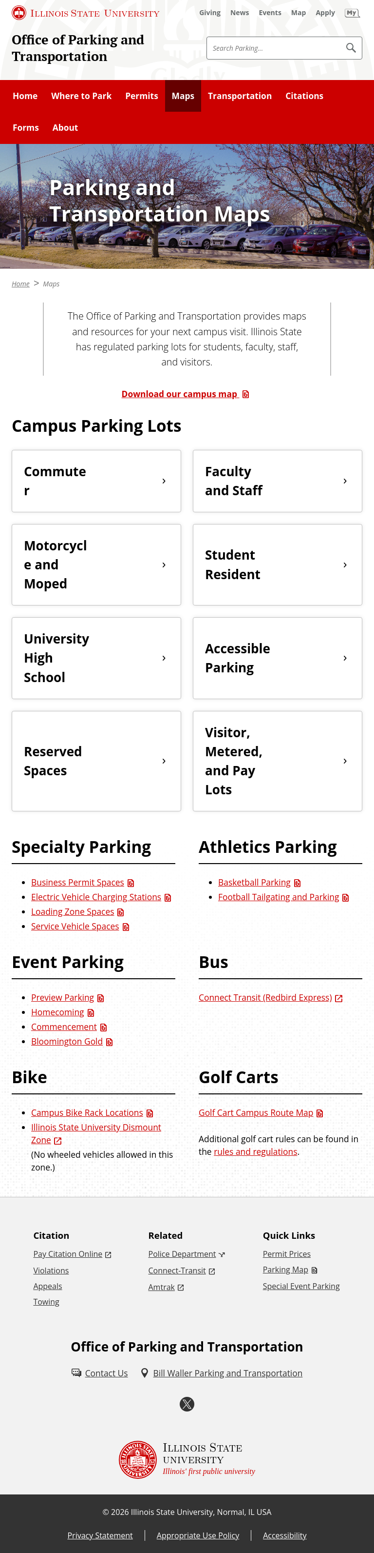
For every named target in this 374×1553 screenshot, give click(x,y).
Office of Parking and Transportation (78, 48)
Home (25, 95)
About (65, 127)
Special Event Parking (301, 1286)
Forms (26, 127)
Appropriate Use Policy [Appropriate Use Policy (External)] (198, 1535)
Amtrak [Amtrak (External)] (162, 1287)
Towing (46, 1301)
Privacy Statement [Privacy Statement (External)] (99, 1535)
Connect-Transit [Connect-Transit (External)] (177, 1270)
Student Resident (233, 564)
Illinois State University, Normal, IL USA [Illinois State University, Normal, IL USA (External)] (201, 1512)
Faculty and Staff (233, 481)
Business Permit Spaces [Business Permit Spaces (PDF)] (77, 882)
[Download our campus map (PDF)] (187, 394)
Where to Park (81, 95)
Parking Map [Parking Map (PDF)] (285, 1269)
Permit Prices (287, 1254)
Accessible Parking (237, 658)
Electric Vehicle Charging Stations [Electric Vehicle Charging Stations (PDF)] (96, 897)
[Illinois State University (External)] (86, 12)
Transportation (240, 95)
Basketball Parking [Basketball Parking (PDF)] (254, 882)
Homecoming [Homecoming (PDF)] (57, 1012)
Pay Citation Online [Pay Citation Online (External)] (67, 1254)
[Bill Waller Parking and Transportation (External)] (221, 1373)
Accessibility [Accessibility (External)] (284, 1535)
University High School (56, 658)
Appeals (47, 1286)
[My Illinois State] (352, 12)
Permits (141, 95)
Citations (304, 95)
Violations (51, 1270)
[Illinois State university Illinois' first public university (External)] (187, 1460)
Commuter (55, 481)
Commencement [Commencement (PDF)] (64, 1026)
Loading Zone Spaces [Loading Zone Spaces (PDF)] (72, 911)
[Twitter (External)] (187, 1404)
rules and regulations (255, 1151)
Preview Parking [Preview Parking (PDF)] (62, 997)
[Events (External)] (270, 12)
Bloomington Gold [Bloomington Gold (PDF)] (67, 1041)
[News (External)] (239, 12)
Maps (183, 95)
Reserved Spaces (53, 761)
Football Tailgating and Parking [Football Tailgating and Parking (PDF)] (278, 897)
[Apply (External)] (325, 12)
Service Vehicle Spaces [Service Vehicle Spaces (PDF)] (75, 926)
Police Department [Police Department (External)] (182, 1254)
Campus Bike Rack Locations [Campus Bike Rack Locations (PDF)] (87, 1112)
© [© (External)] (106, 1512)
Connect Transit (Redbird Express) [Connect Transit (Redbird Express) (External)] (265, 997)
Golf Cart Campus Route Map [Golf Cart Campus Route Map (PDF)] (256, 1112)
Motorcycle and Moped (55, 564)
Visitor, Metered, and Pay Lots (233, 761)
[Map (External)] (298, 12)
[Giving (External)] (210, 12)
